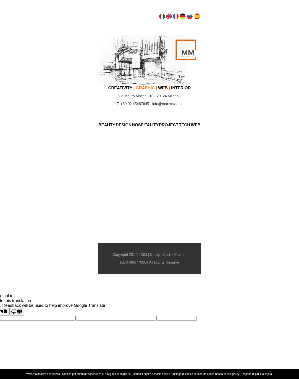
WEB (163, 88)
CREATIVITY (120, 88)
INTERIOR (181, 88)
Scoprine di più (250, 374)
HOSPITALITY (145, 125)
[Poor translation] (16, 311)
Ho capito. (266, 374)
